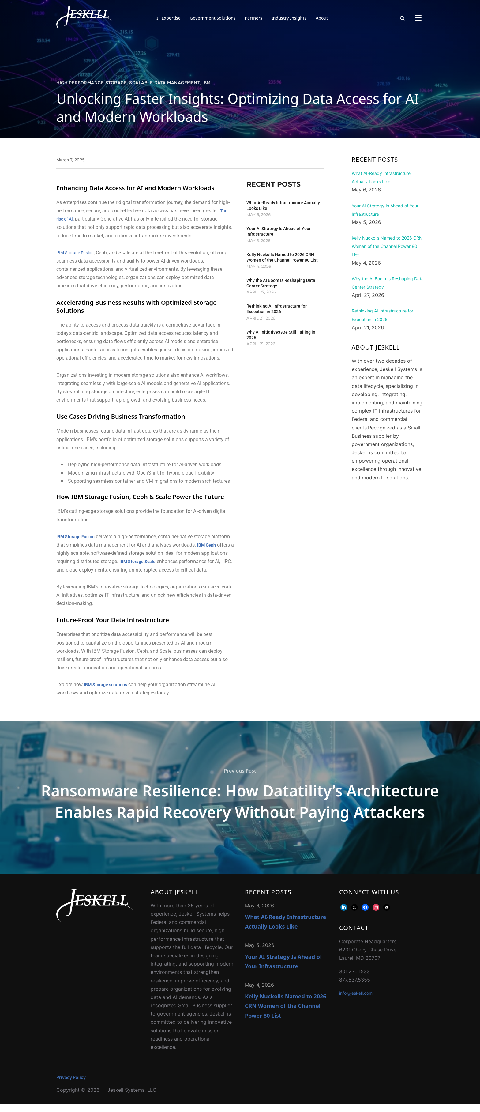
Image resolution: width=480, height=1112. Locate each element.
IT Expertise (168, 18)
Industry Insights (289, 18)
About (322, 18)
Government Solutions (213, 18)
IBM (206, 82)
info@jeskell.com (358, 1001)
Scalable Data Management (164, 82)
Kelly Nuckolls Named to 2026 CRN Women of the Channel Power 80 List (285, 1014)
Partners (253, 18)
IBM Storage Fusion (77, 252)
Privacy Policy (72, 1085)
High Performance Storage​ (91, 82)
